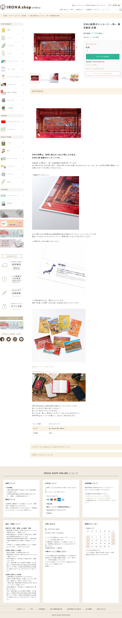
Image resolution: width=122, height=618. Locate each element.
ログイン (97, 9)
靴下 (5, 151)
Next (76, 47)
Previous (32, 47)
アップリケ (7, 166)
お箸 (5, 182)
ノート (5, 38)
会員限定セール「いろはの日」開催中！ (99, 498)
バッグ (5, 143)
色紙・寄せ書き (8, 92)
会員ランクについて (78, 5)
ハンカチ (6, 174)
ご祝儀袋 (6, 108)
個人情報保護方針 (56, 609)
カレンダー (7, 100)
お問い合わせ (64, 9)
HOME (5, 15)
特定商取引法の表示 (74, 609)
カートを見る (114, 5)
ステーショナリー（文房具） (18, 15)
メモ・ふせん (8, 69)
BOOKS (6, 203)
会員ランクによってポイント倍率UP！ (98, 496)
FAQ (71, 9)
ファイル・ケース (9, 61)
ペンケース (7, 45)
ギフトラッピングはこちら (103, 73)
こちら (53, 492)
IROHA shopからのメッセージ (95, 5)
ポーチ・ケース (8, 158)
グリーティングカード (10, 77)
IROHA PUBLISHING (63, 615)
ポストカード (8, 84)
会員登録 (89, 9)
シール (5, 53)
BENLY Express (16, 510)
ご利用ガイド (79, 9)
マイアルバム (8, 129)
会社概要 (89, 609)
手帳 (5, 30)
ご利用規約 (41, 609)
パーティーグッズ (9, 195)
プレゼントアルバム (10, 121)
